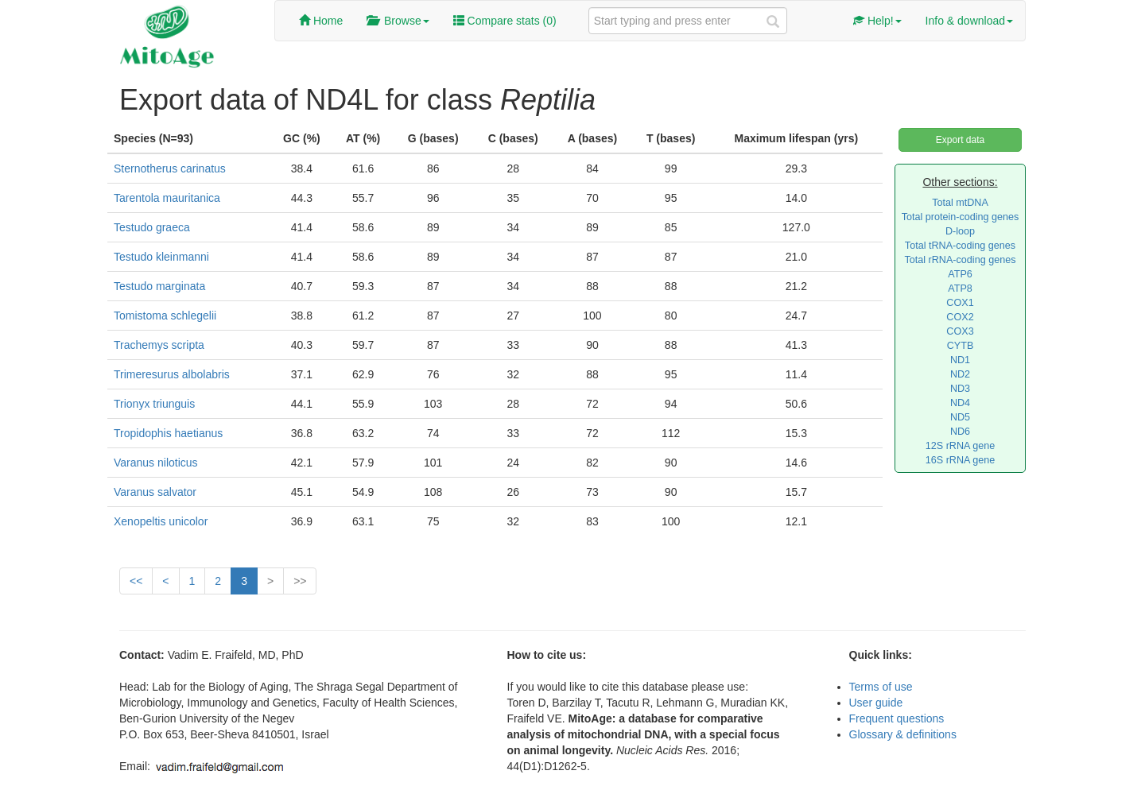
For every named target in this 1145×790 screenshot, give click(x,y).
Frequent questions (897, 718)
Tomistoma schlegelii (165, 315)
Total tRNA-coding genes (960, 245)
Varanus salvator (155, 492)
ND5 (960, 417)
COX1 (959, 302)
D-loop (960, 231)
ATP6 (960, 274)
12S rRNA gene (961, 445)
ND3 (960, 388)
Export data (960, 139)
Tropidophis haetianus (168, 433)
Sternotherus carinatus (170, 168)
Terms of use (881, 686)
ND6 (960, 431)
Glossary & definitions (903, 734)
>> (299, 581)
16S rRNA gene (961, 460)
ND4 (960, 403)
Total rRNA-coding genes (959, 259)
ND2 (960, 374)
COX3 (959, 331)
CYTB (960, 345)
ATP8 (960, 288)
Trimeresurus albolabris (172, 374)
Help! (877, 20)
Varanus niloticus (156, 462)
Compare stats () (505, 20)
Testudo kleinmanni (161, 256)
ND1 (960, 360)
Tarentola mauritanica (167, 198)
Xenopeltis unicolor (161, 521)
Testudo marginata (159, 286)
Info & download (969, 20)
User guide (876, 702)
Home (321, 20)
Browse (398, 20)
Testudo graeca (152, 227)
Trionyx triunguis (154, 403)
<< (136, 581)
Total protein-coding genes (960, 217)
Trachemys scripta (159, 345)
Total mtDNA (960, 202)
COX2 (959, 317)
